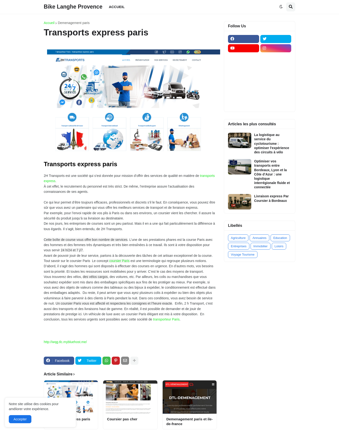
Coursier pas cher (122, 419)
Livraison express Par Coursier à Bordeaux (271, 198)
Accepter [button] (20, 419)
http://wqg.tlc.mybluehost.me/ (65, 342)
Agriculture (238, 238)
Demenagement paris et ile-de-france (189, 421)
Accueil (49, 22)
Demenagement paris (74, 22)
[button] (281, 6)
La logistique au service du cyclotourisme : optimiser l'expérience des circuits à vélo (271, 143)
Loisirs (279, 246)
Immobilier (260, 246)
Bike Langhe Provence (73, 7)
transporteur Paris (166, 319)
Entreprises (239, 246)
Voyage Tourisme (243, 254)
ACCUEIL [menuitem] (117, 7)
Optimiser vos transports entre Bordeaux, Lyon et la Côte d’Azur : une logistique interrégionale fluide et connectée (272, 174)
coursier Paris (119, 261)
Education (280, 238)
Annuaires (259, 238)
